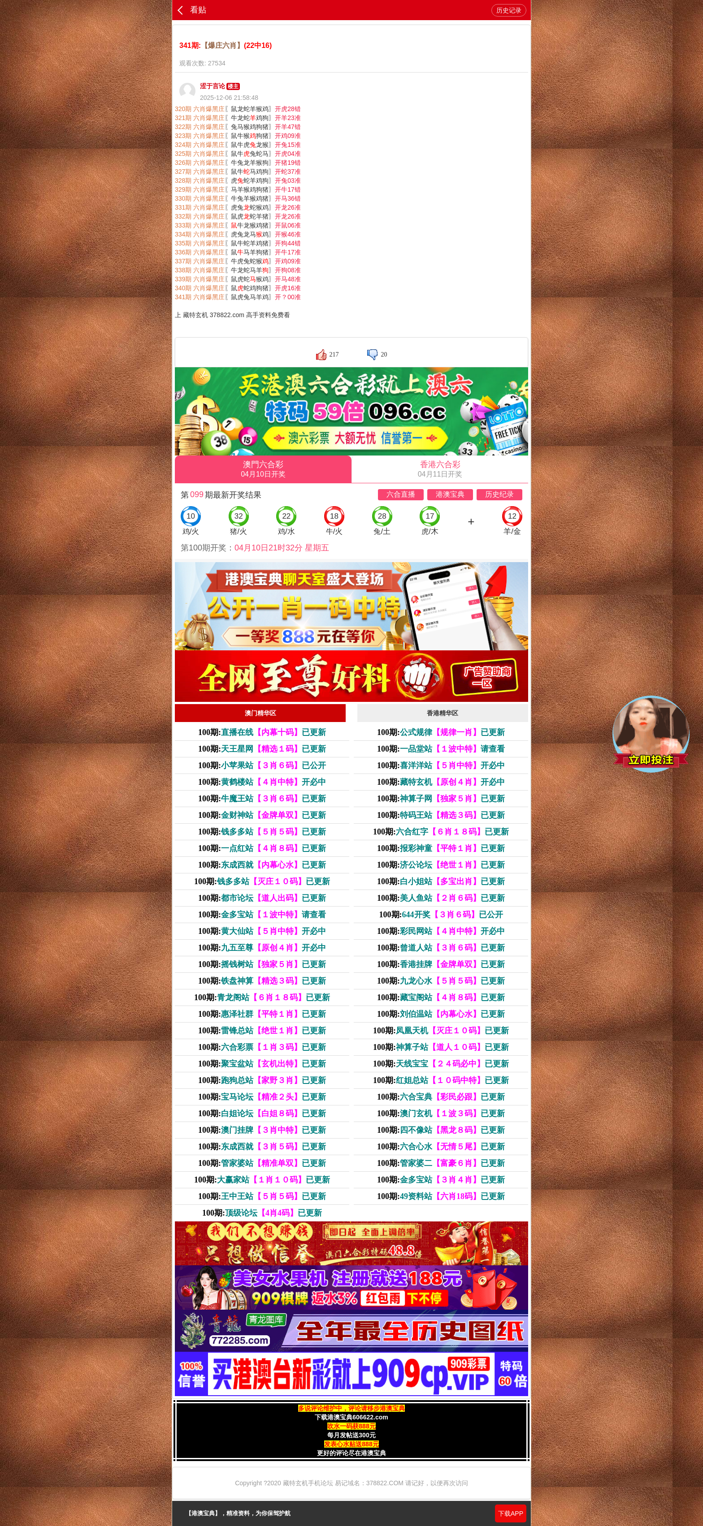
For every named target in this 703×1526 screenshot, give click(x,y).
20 (384, 354)
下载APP (510, 1513)
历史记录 (508, 10)
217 (334, 354)
